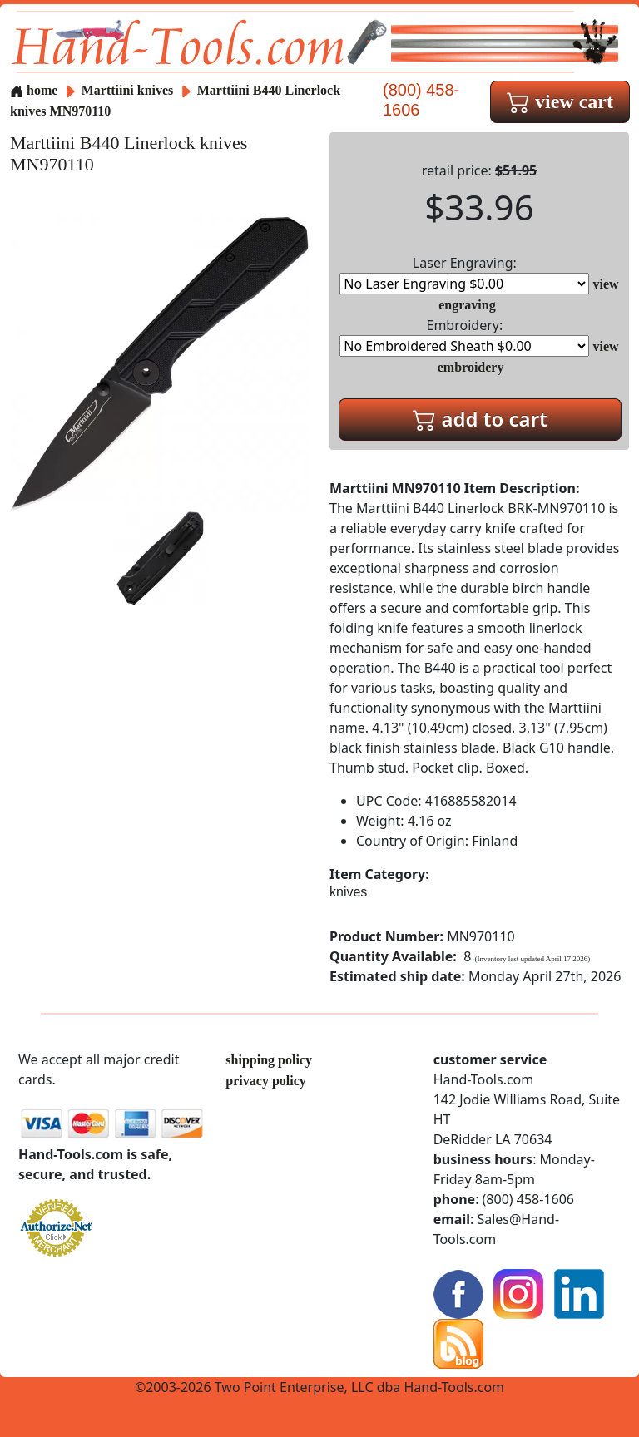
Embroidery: (464, 336)
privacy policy (265, 1081)
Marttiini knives (128, 90)
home (33, 90)
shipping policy (268, 1060)
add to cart (480, 418)
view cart (560, 101)
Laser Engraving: (464, 274)
